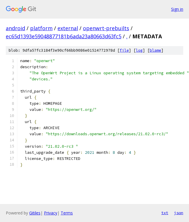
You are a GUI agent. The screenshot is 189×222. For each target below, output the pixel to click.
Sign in (177, 9)
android (15, 28)
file (124, 50)
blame (155, 50)
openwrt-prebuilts (106, 28)
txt (164, 212)
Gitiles (34, 213)
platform (41, 28)
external (68, 28)
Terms (67, 213)
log (139, 50)
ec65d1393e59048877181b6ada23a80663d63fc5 (63, 36)
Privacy (50, 213)
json (178, 212)
